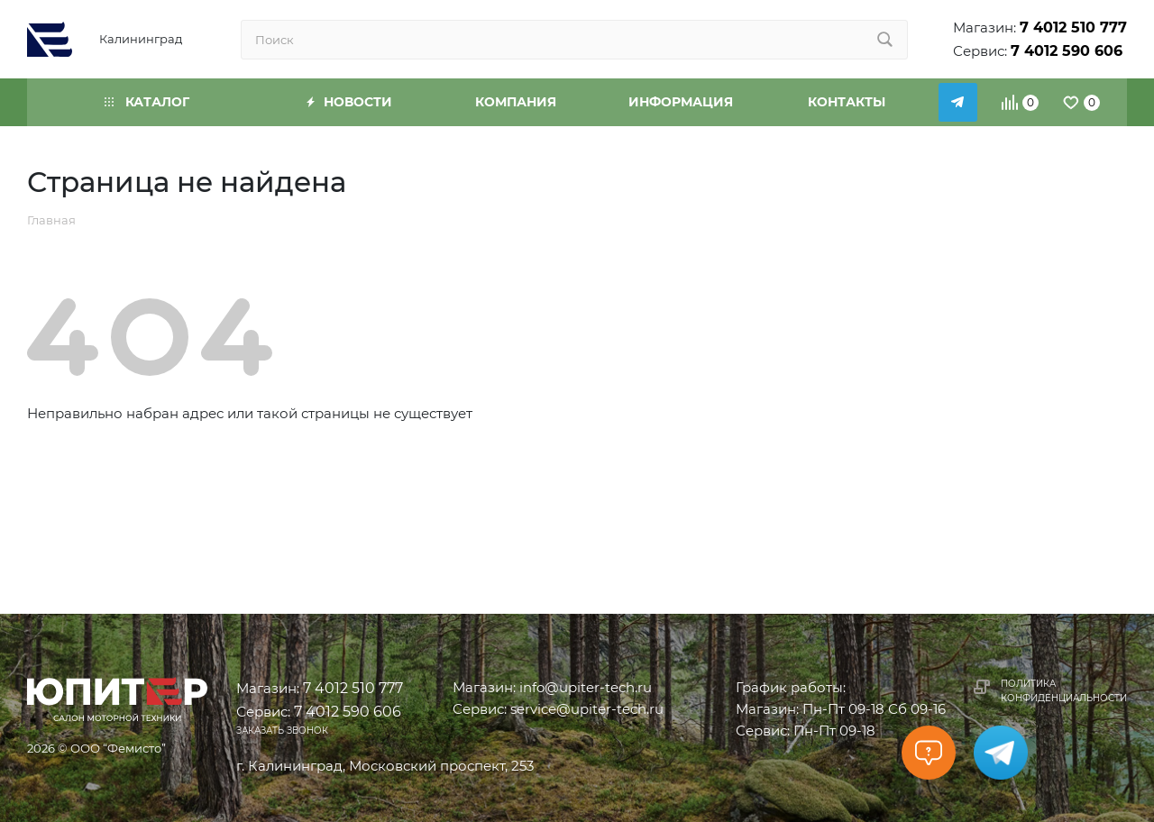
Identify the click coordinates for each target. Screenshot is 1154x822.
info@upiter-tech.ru (585, 687)
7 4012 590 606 (1066, 50)
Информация (680, 102)
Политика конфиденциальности (1064, 691)
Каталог (147, 102)
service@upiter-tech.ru (587, 708)
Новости (349, 102)
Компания (515, 102)
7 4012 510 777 (1073, 27)
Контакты (846, 102)
